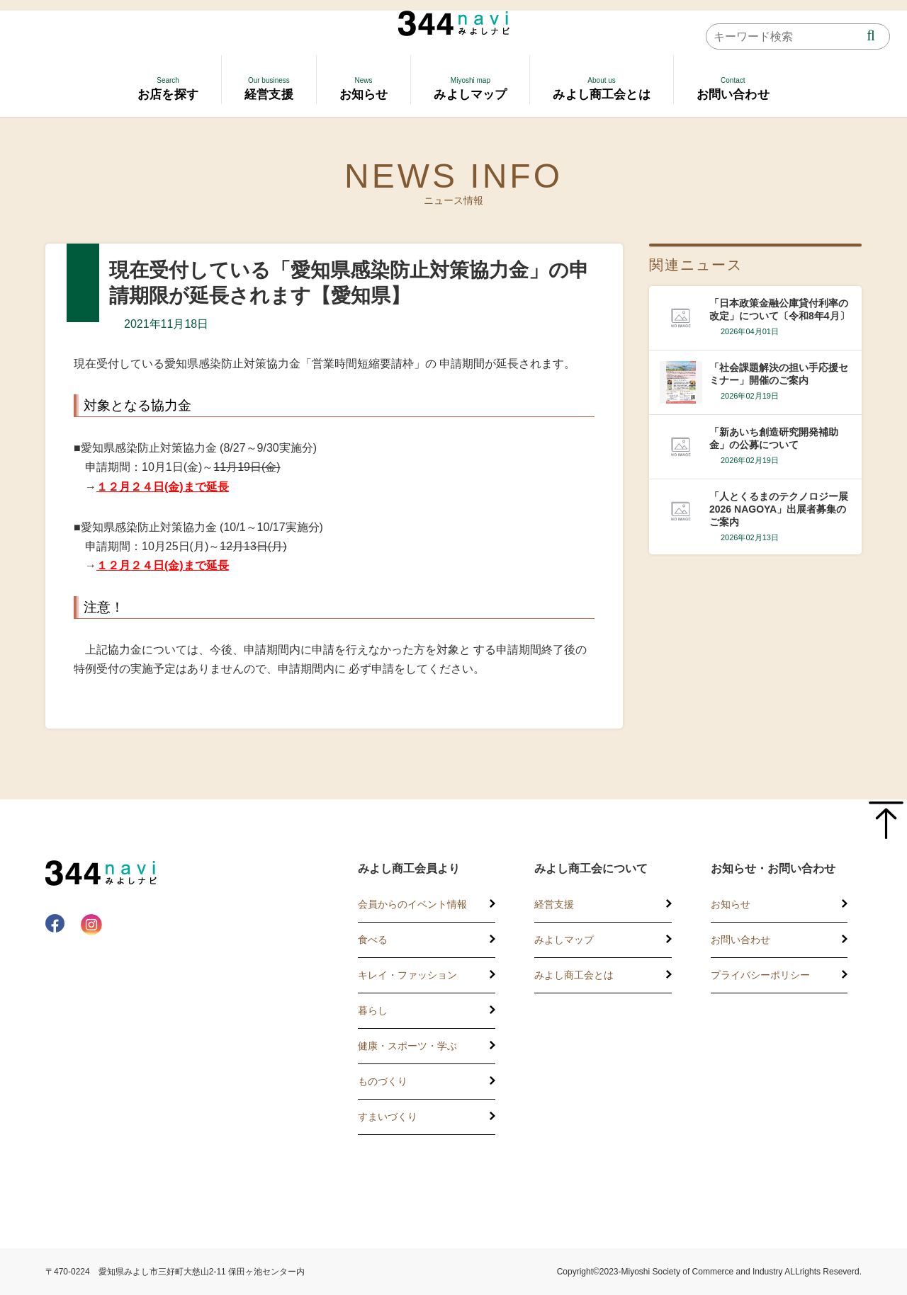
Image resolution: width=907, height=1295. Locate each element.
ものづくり (382, 1081)
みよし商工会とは (574, 975)
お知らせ (730, 904)
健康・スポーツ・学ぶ (407, 1045)
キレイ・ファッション (407, 975)
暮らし (373, 1010)
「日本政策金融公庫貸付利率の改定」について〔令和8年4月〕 (779, 309)
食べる (373, 939)
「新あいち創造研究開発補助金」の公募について (773, 438)
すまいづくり (387, 1116)
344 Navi (453, 23)
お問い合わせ (740, 939)
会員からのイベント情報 (412, 904)
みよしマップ (564, 939)
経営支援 (554, 904)
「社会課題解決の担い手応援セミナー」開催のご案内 (778, 374)
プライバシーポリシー (760, 975)
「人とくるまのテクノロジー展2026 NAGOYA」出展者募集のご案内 (778, 509)
